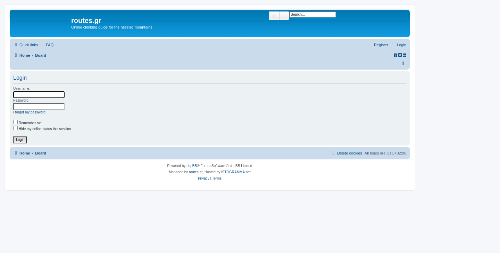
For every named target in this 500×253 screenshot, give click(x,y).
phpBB (191, 166)
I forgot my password (29, 112)
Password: (21, 100)
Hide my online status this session (42, 129)
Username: (21, 88)
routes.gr (195, 172)
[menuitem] (46, 45)
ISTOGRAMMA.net (236, 172)
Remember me (27, 123)
